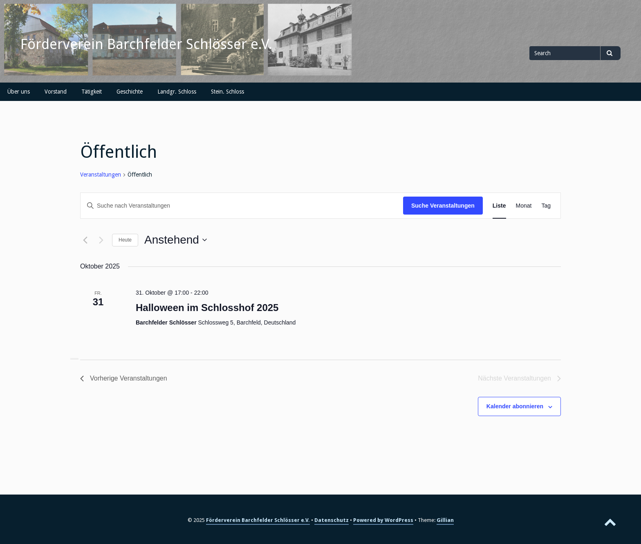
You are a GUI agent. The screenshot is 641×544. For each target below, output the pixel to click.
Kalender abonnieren (514, 406)
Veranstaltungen (100, 174)
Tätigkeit (91, 91)
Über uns (18, 91)
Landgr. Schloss (176, 91)
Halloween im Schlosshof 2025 (207, 307)
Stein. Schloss (227, 91)
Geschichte (130, 91)
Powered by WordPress (383, 520)
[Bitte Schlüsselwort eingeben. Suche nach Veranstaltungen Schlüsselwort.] (242, 206)
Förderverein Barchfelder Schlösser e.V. (146, 44)
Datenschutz (331, 520)
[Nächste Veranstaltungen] (101, 240)
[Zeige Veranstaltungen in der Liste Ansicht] (499, 206)
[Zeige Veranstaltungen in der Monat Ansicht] (524, 206)
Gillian (445, 520)
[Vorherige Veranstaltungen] (85, 240)
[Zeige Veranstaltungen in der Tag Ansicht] (546, 206)
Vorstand (56, 91)
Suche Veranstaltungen (443, 205)
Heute (125, 240)
